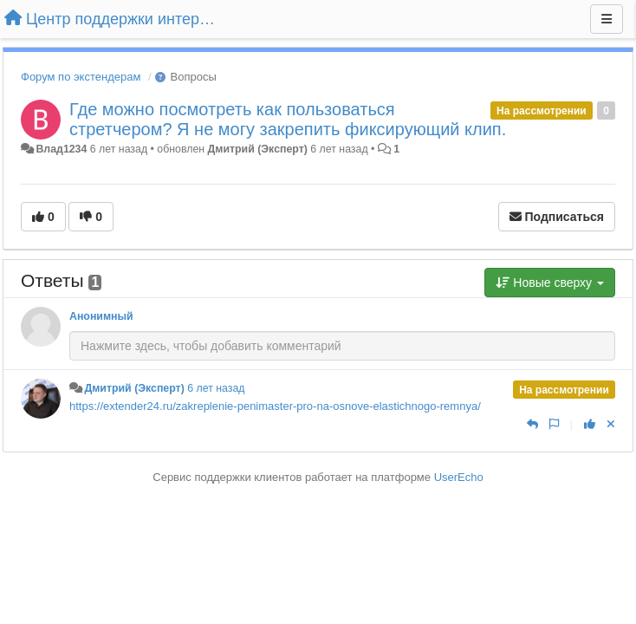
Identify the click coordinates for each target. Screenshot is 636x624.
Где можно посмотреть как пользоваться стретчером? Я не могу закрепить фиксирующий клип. (287, 119)
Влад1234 (61, 149)
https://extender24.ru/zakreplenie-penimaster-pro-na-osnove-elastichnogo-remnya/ (275, 406)
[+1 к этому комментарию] (589, 424)
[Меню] (606, 19)
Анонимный (101, 316)
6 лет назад (215, 388)
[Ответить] (532, 424)
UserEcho (458, 477)
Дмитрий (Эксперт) (258, 149)
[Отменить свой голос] (611, 424)
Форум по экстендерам (80, 76)
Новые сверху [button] (550, 282)
